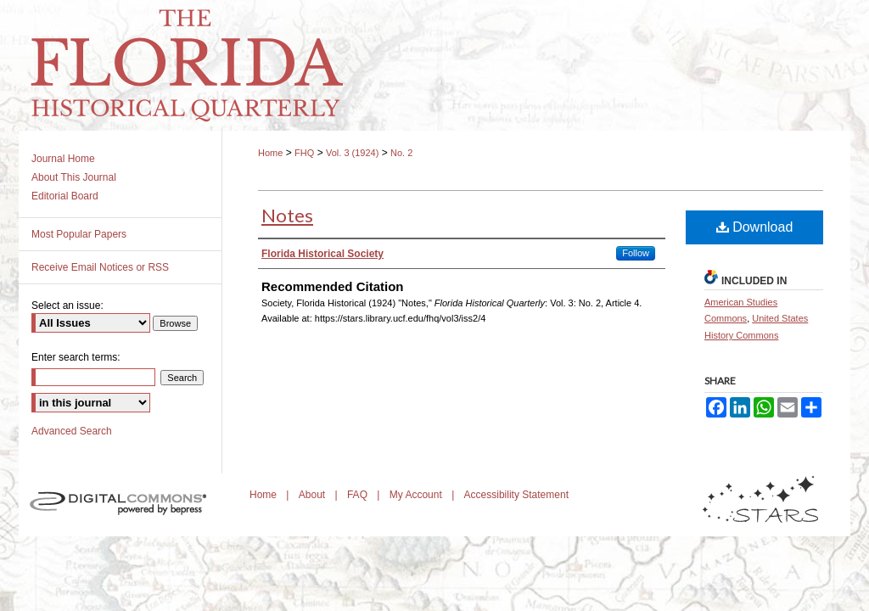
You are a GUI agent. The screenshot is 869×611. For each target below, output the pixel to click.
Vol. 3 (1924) (352, 153)
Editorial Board (64, 196)
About (313, 495)
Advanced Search (71, 431)
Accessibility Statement (516, 495)
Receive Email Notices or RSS (100, 267)
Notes (287, 215)
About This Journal (73, 177)
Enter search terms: (76, 357)
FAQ (358, 495)
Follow (635, 253)
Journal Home (63, 159)
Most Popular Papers (78, 234)
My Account (417, 495)
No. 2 (401, 153)
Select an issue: (67, 305)
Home (270, 153)
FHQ (304, 153)
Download (754, 227)
